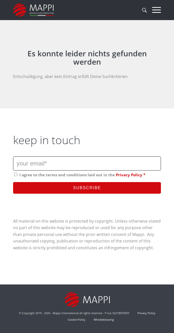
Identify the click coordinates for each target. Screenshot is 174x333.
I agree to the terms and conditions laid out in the (82, 174)
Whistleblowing (103, 319)
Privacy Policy (129, 174)
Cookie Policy (76, 319)
